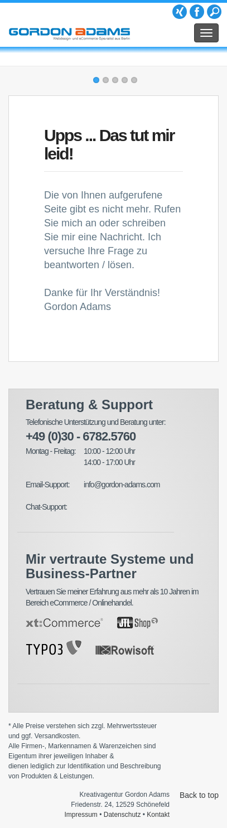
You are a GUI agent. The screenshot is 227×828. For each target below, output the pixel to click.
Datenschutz (122, 815)
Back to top (199, 795)
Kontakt (158, 815)
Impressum (81, 815)
